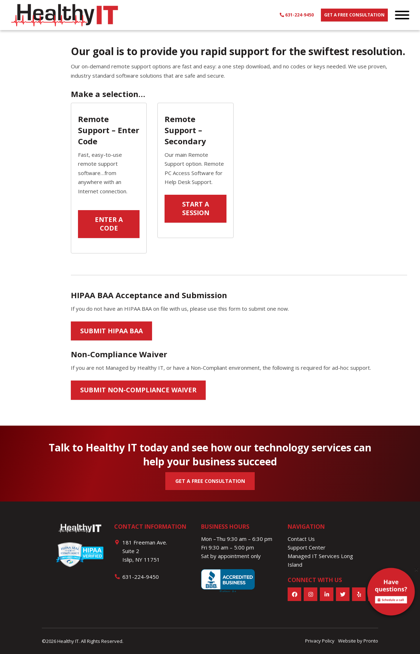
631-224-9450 (297, 15)
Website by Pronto (358, 641)
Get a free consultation (354, 15)
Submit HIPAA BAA (111, 330)
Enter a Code (109, 223)
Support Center (307, 547)
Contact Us (301, 538)
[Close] (416, 569)
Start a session (195, 208)
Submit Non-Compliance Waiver (138, 390)
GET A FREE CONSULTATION (210, 481)
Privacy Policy (319, 641)
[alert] (391, 593)
